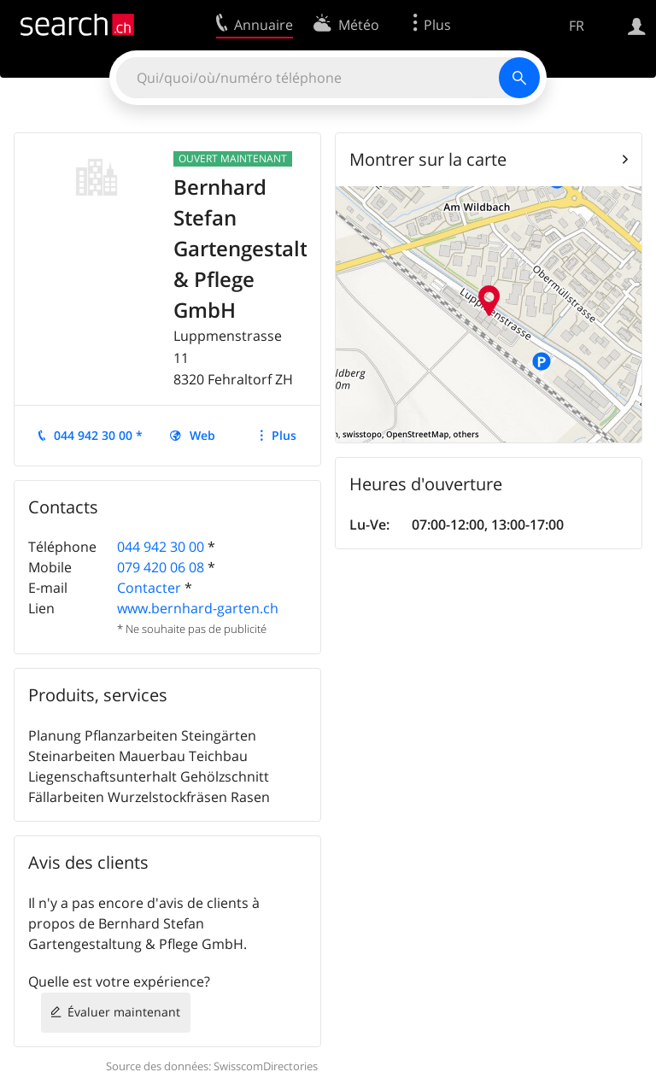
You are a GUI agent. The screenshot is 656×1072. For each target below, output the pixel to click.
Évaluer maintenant (123, 1012)
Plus (284, 435)
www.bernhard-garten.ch (197, 608)
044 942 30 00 (160, 546)
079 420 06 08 (160, 567)
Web (202, 435)
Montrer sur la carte (428, 159)
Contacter (149, 587)
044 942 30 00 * (98, 435)
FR (576, 25)
